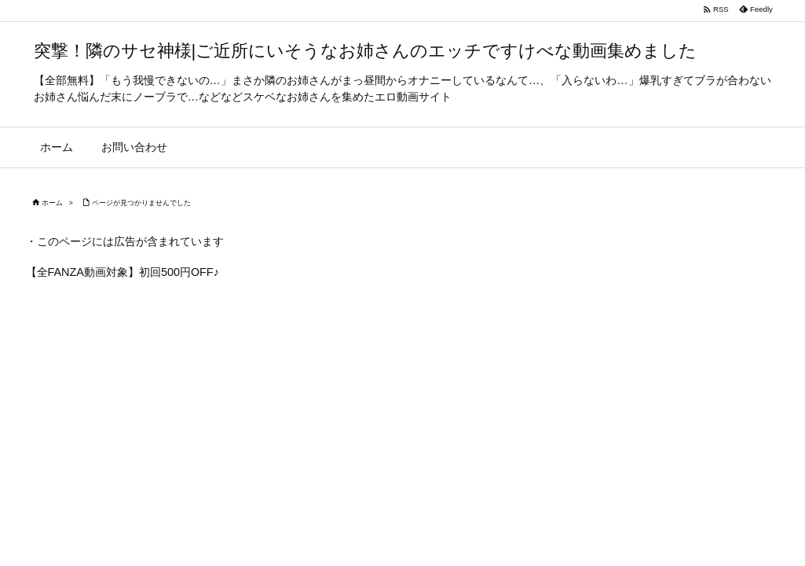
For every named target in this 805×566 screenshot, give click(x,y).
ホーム (52, 203)
